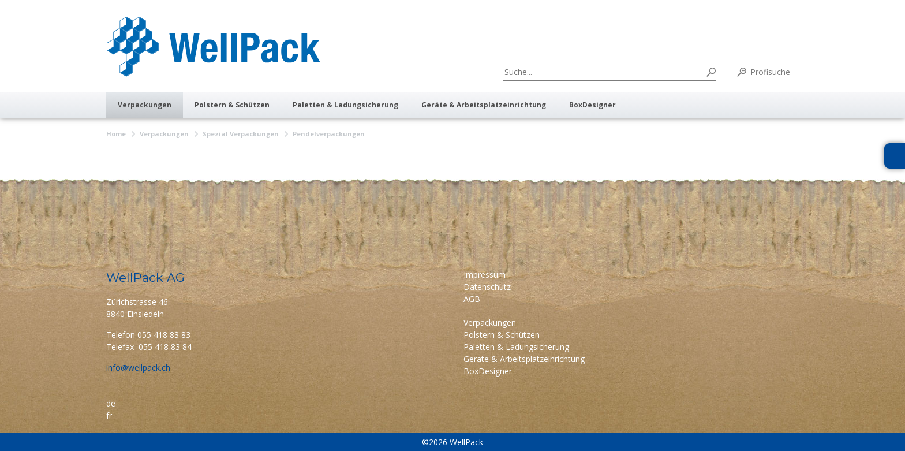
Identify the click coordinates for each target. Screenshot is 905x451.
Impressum (484, 274)
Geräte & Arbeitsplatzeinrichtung (483, 105)
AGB (471, 298)
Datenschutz (487, 286)
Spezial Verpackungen (241, 133)
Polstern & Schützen (232, 105)
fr (109, 415)
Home (116, 133)
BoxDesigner (592, 105)
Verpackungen (144, 105)
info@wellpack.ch (138, 367)
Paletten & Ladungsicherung (345, 105)
